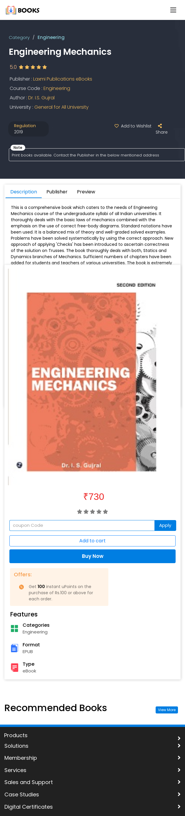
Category (19, 37)
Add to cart (92, 540)
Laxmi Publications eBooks (62, 79)
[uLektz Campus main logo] (22, 9)
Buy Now (92, 556)
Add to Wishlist (132, 126)
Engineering (51, 37)
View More (167, 709)
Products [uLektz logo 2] (16, 735)
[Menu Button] (173, 10)
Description (23, 191)
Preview (86, 191)
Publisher (57, 191)
